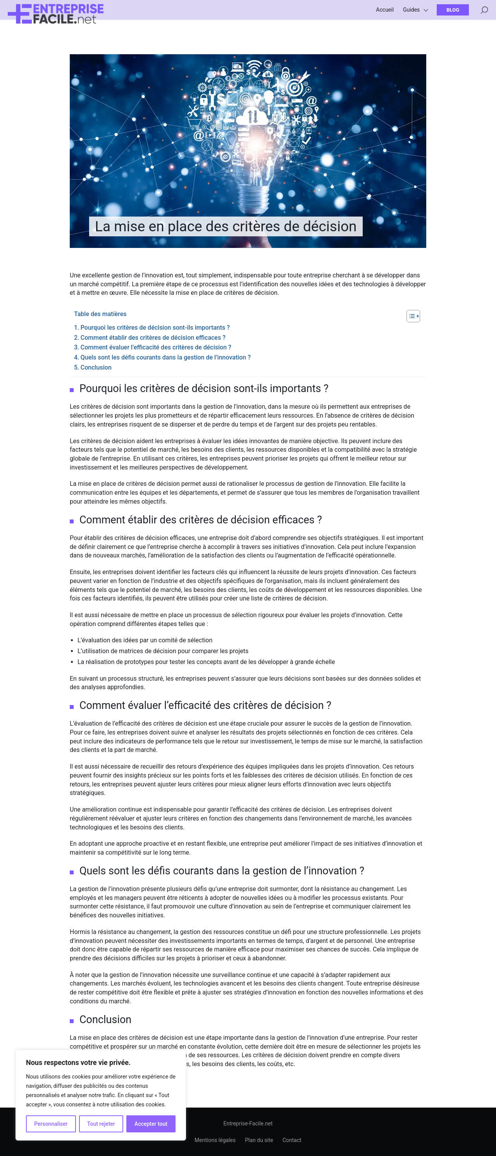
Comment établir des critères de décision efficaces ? (153, 337)
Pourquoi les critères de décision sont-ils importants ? (155, 327)
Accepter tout (150, 1124)
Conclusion (96, 367)
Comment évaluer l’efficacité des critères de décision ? (156, 347)
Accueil (385, 15)
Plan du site (259, 1140)
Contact (291, 1140)
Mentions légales (215, 1140)
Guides (411, 15)
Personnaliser (50, 1124)
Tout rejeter (101, 1124)
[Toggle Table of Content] (409, 316)
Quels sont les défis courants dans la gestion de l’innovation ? (166, 357)
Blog (452, 16)
